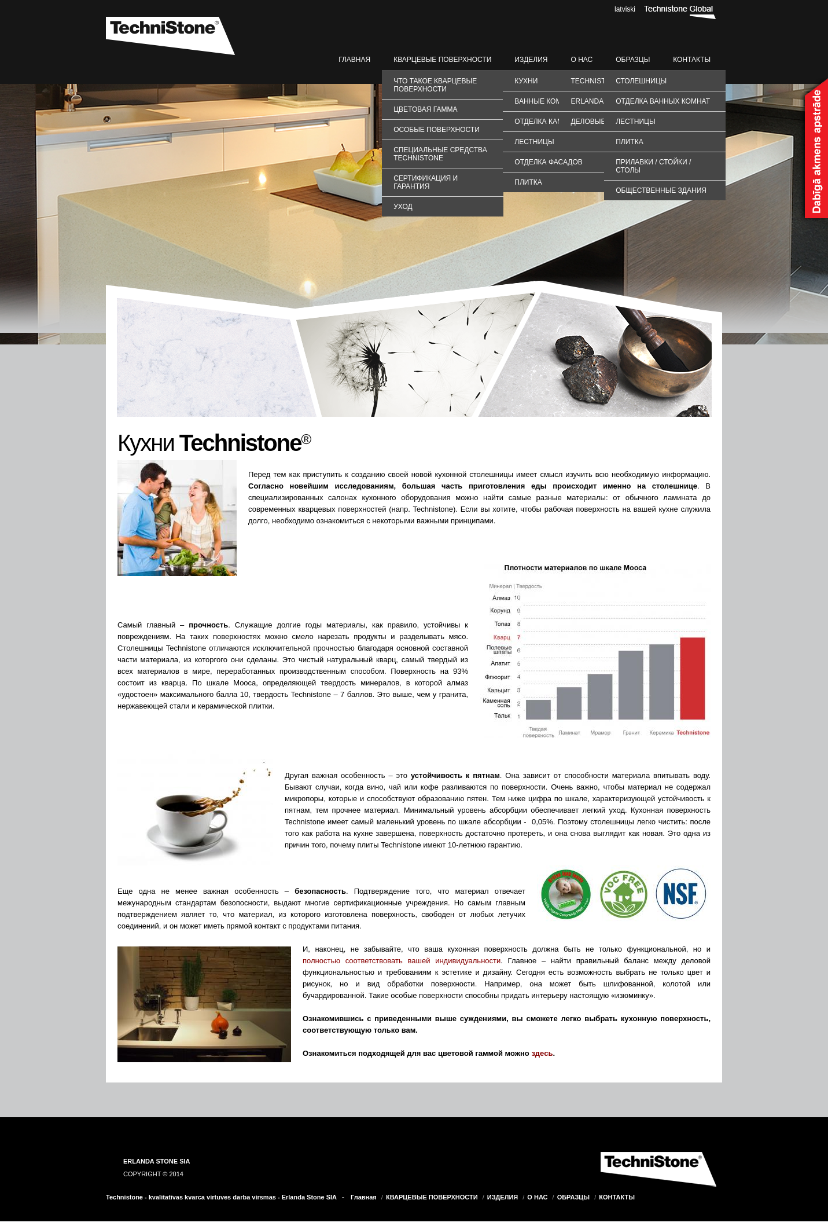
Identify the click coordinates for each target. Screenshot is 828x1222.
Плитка (528, 182)
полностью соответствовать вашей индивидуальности (402, 960)
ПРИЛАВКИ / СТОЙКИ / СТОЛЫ (653, 166)
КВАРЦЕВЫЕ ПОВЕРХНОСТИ (442, 60)
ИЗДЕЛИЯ (530, 60)
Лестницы (534, 142)
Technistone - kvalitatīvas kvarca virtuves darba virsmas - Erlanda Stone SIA (221, 1197)
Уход (402, 207)
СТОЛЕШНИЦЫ (641, 81)
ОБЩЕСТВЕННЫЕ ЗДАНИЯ (661, 190)
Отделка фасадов (548, 162)
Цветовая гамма (425, 109)
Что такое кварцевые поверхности (435, 85)
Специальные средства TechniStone (440, 154)
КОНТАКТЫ (692, 60)
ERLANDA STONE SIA (156, 1161)
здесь (542, 1053)
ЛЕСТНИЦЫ (635, 122)
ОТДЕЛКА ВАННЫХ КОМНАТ (663, 101)
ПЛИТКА (629, 142)
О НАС (582, 60)
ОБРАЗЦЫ (633, 60)
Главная (354, 60)
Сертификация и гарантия (425, 182)
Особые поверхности (436, 130)
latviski (624, 9)
